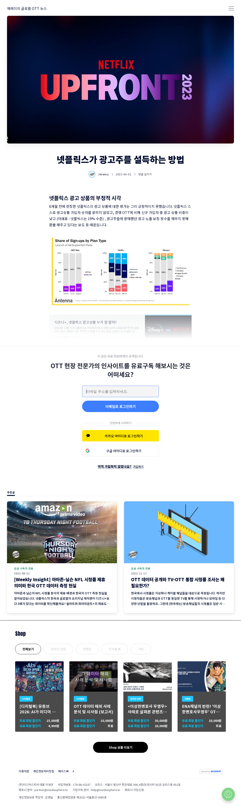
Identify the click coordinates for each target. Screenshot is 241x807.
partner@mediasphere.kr (51, 790)
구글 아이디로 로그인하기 (123, 450)
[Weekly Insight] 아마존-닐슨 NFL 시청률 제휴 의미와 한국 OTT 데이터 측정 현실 (59, 582)
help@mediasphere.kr (105, 790)
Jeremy (99, 174)
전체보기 (28, 649)
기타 (141, 649)
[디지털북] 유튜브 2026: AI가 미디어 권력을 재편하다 (38, 709)
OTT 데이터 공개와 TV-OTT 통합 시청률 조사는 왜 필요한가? (177, 582)
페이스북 (63, 771)
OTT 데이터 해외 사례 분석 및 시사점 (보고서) (93, 708)
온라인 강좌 (58, 649)
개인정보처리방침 (43, 771)
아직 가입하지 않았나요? (121, 466)
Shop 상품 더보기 (120, 747)
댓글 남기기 (145, 174)
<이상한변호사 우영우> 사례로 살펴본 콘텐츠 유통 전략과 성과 (147, 709)
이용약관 (24, 771)
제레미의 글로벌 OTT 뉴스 (27, 8)
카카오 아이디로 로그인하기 (124, 436)
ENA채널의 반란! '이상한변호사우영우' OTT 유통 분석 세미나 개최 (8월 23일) (201, 709)
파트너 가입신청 (134, 790)
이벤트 (87, 649)
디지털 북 (115, 649)
